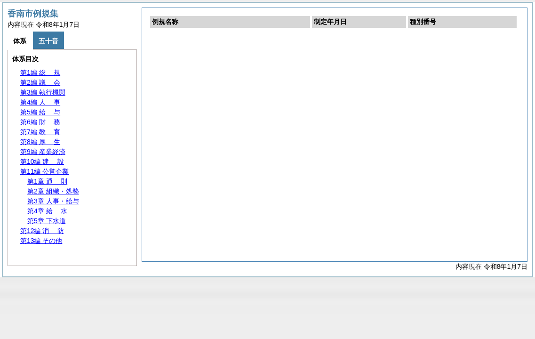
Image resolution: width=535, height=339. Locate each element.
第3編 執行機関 (42, 92)
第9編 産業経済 (42, 151)
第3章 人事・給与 (53, 201)
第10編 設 (42, 161)
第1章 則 (47, 181)
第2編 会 (40, 82)
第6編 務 (40, 122)
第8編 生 (40, 141)
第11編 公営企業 (44, 171)
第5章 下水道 (46, 221)
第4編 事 (40, 102)
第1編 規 (40, 72)
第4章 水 (47, 211)
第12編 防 (42, 230)
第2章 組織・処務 (53, 191)
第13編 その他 (41, 240)
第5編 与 (40, 112)
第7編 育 (40, 132)
